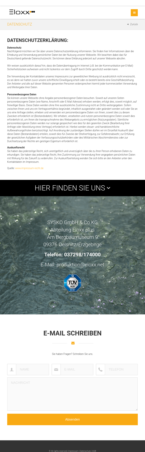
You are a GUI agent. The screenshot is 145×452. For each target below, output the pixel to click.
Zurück (134, 24)
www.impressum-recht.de (29, 168)
